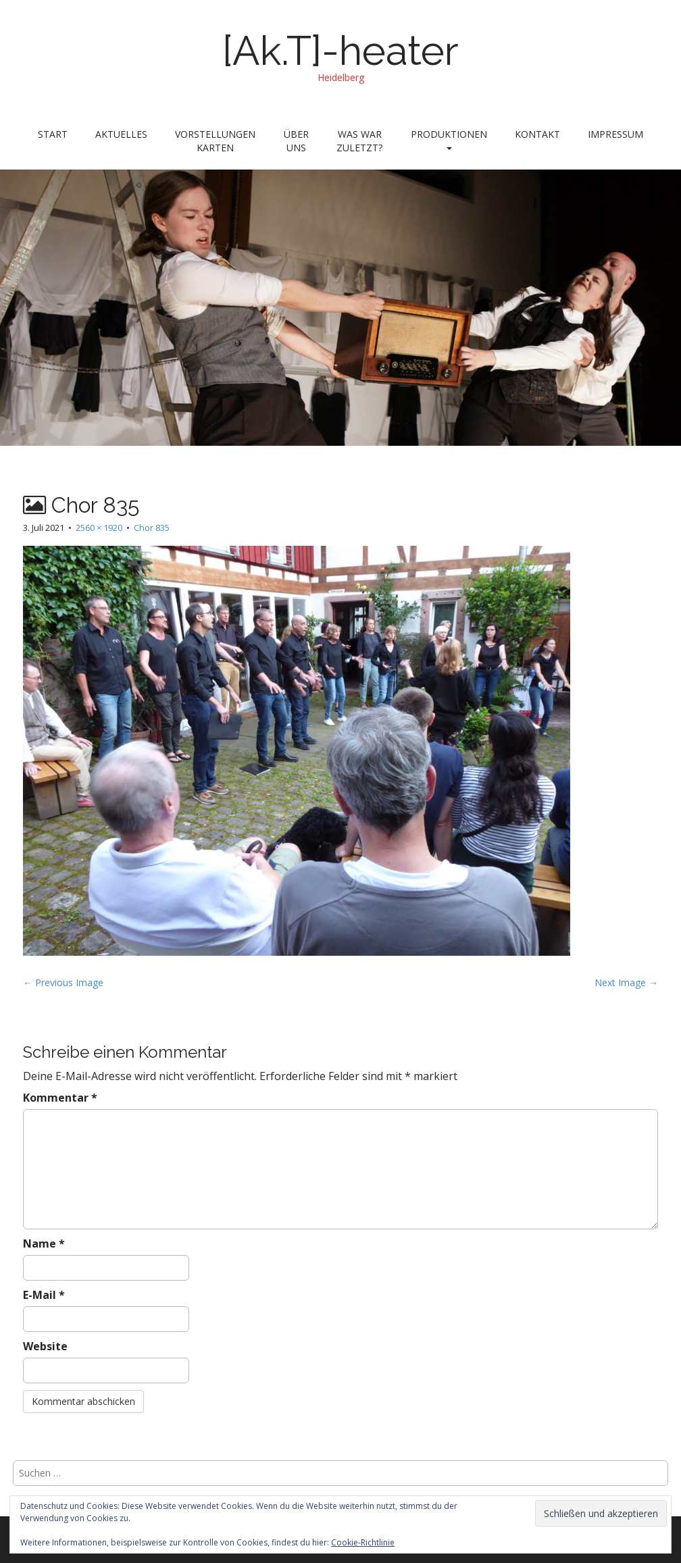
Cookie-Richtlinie (363, 1542)
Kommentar (60, 1097)
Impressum (615, 134)
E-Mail (44, 1294)
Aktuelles (121, 134)
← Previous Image (63, 982)
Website (45, 1346)
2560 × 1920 (99, 527)
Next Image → (626, 982)
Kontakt (537, 134)
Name (44, 1243)
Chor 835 (152, 527)
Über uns (296, 141)
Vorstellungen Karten (215, 141)
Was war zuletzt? (359, 141)
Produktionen (449, 139)
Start (53, 134)
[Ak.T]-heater (340, 50)
